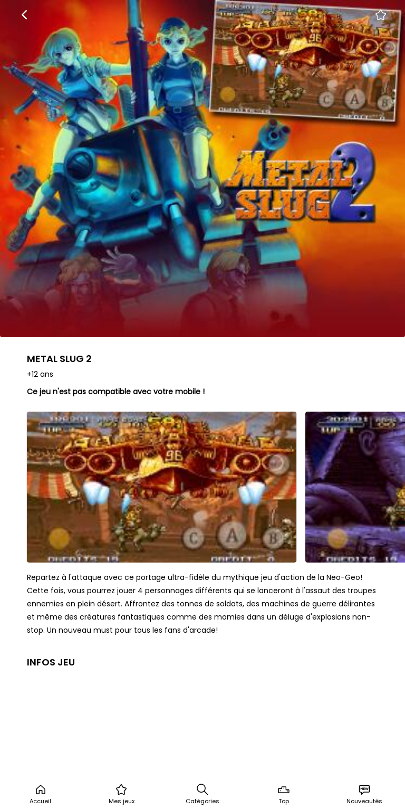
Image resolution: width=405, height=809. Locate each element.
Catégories (202, 794)
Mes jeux (121, 794)
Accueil (40, 794)
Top (283, 794)
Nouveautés (364, 794)
